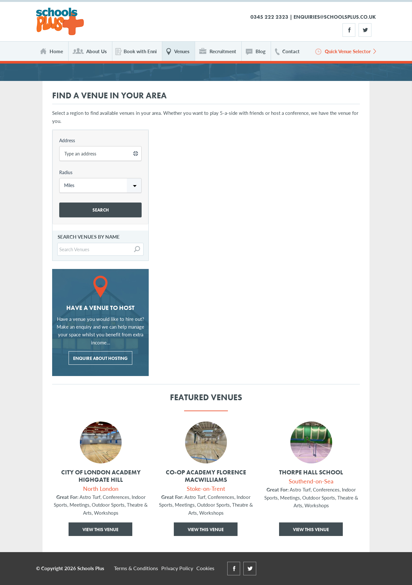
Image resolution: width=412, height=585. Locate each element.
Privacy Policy (177, 568)
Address (67, 140)
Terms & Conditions (136, 568)
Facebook (348, 30)
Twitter (365, 30)
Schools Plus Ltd (60, 22)
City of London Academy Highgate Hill (101, 476)
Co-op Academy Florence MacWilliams (206, 476)
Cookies (205, 568)
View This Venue (100, 529)
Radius (65, 172)
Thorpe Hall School (311, 472)
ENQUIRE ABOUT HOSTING (100, 358)
